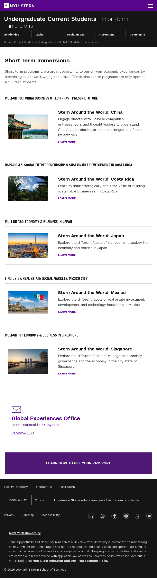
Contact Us (44, 487)
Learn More (67, 312)
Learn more (67, 142)
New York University (25, 533)
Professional (107, 34)
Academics (11, 34)
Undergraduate (47, 42)
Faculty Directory (16, 487)
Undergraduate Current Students (51, 19)
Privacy (9, 515)
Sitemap (28, 515)
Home (7, 42)
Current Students (24, 42)
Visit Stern (67, 487)
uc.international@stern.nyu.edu (35, 425)
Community (137, 34)
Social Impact (76, 34)
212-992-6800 (23, 433)
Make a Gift (17, 500)
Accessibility (51, 515)
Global (40, 34)
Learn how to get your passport (78, 463)
